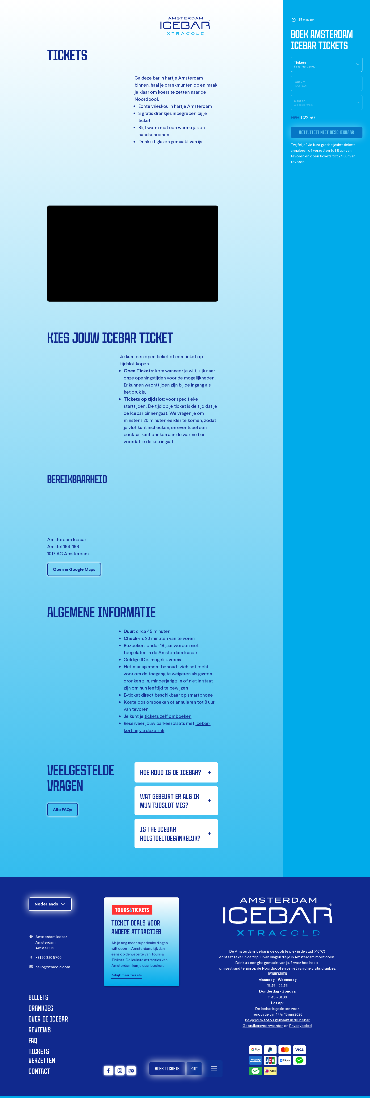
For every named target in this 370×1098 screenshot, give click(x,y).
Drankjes (41, 1008)
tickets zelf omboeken (167, 716)
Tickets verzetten (42, 1055)
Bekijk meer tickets (126, 975)
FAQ (33, 1040)
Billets (39, 997)
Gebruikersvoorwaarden (263, 1025)
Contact (39, 1071)
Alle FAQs (62, 809)
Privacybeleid (300, 1025)
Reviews (40, 1029)
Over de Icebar (48, 1018)
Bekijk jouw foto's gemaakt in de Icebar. (277, 1020)
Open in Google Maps (74, 569)
